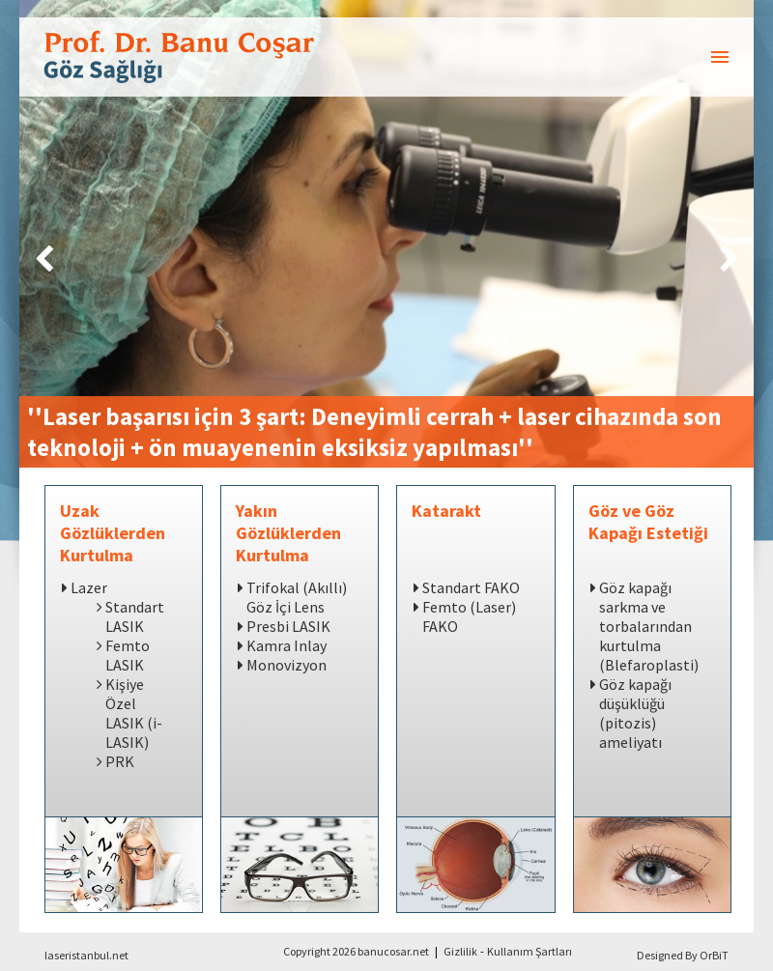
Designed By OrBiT (683, 955)
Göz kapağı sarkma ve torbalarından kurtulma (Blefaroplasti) (649, 626)
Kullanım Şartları (529, 951)
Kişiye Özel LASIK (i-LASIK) (133, 713)
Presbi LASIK (288, 626)
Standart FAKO (471, 587)
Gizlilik (460, 951)
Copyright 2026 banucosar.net (356, 951)
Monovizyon (286, 664)
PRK (119, 761)
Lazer (89, 587)
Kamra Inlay (286, 645)
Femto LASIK (127, 655)
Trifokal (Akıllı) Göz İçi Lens (296, 597)
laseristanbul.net (86, 955)
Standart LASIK (134, 616)
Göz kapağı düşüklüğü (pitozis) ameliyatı (635, 713)
